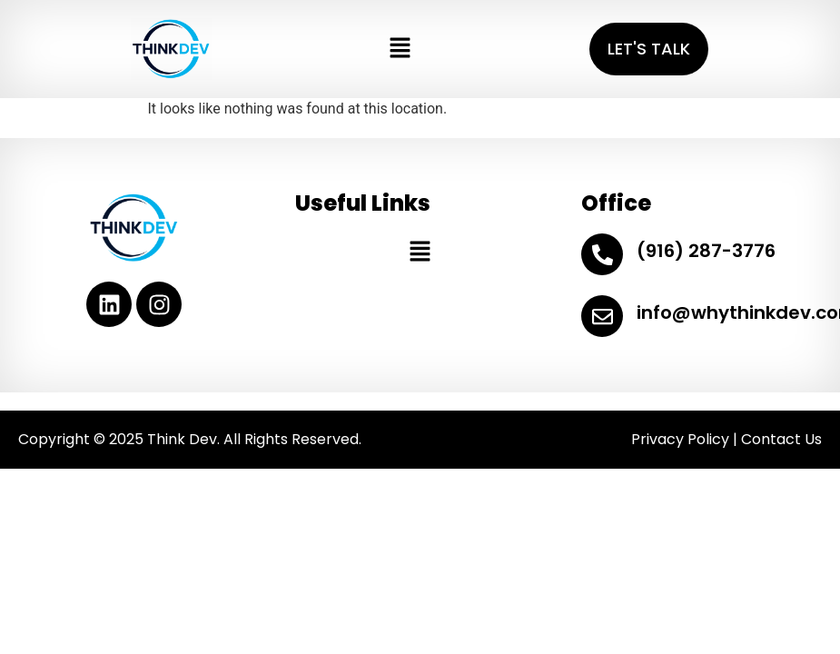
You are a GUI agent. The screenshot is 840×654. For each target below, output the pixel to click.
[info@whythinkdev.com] (602, 316)
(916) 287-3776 (706, 250)
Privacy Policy (680, 439)
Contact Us (781, 439)
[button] (399, 49)
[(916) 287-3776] (602, 254)
